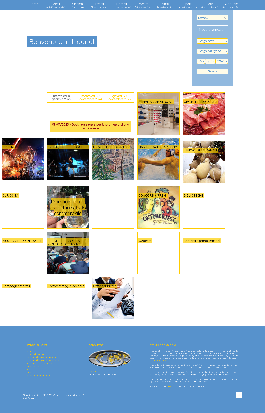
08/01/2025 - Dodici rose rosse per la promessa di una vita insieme (90, 126)
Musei (165, 5)
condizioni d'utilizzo (158, 360)
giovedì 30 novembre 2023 (119, 97)
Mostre (143, 5)
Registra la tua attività (39, 363)
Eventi (99, 5)
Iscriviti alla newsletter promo (43, 360)
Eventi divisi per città (38, 354)
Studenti (209, 5)
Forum (30, 369)
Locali (55, 5)
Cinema (77, 5)
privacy (170, 386)
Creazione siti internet (39, 375)
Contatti (31, 351)
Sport (187, 5)
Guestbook (33, 366)
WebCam (231, 5)
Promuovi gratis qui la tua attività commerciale (68, 207)
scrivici (92, 371)
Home (33, 4)
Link (29, 372)
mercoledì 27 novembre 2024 (90, 97)
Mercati (121, 5)
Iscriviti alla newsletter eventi (43, 357)
